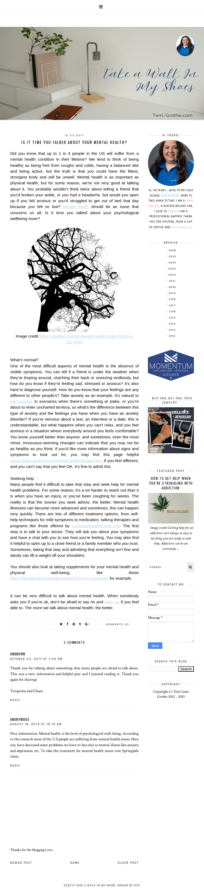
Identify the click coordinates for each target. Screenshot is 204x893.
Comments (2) (117, 624)
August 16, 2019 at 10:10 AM (36, 724)
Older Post (128, 863)
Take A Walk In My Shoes (96, 885)
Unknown (17, 654)
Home (75, 863)
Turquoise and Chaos (26, 690)
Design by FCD (128, 885)
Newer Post (21, 863)
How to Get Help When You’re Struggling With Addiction (171, 483)
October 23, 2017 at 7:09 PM (36, 659)
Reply (15, 700)
